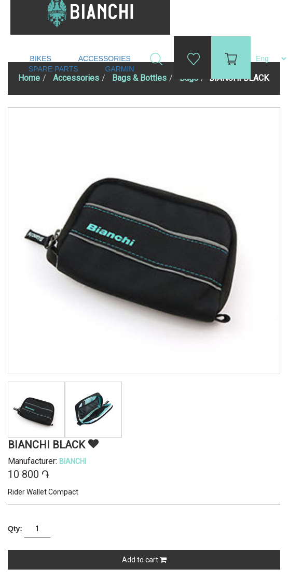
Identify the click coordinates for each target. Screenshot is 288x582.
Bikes (41, 58)
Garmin (119, 69)
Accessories (105, 58)
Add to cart (144, 560)
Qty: (15, 529)
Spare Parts (54, 69)
